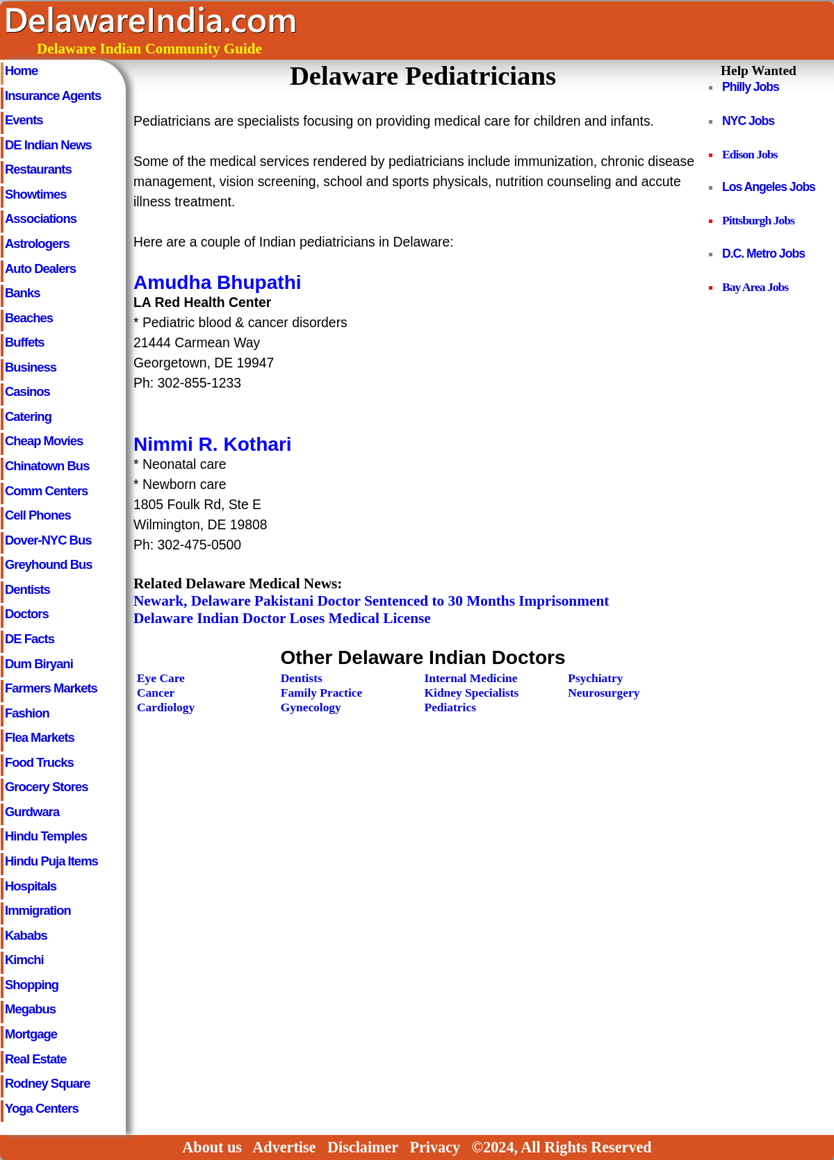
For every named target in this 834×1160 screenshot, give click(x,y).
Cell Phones (38, 515)
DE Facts (29, 638)
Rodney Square (47, 1083)
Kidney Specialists (472, 692)
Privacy (434, 1147)
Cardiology (166, 707)
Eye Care (161, 678)
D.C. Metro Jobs (763, 253)
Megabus (30, 1009)
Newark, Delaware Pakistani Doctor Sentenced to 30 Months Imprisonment (371, 601)
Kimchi (24, 959)
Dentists (27, 589)
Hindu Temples (46, 836)
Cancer (155, 692)
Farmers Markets (51, 688)
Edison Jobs (749, 154)
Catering (28, 416)
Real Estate (36, 1059)
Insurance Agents (53, 95)
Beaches (29, 317)
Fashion (27, 713)
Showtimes (36, 194)
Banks (22, 292)
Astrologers (37, 243)
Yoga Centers (42, 1108)
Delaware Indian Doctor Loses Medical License (282, 618)
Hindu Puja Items (51, 861)
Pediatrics (450, 707)
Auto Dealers (40, 268)
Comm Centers (46, 490)
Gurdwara (32, 811)
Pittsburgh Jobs (758, 220)
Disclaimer (362, 1147)
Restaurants (38, 169)
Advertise (284, 1147)
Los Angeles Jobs (768, 187)
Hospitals (30, 886)
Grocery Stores (46, 786)
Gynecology (311, 707)
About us (212, 1147)
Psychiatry (595, 678)
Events (24, 120)
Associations (40, 218)
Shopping (31, 984)
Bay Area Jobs (755, 287)
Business (30, 367)
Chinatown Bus (47, 465)
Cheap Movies (44, 440)
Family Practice (321, 692)
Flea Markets (39, 737)
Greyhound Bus (48, 564)
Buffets (24, 342)
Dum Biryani (39, 663)
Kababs (26, 935)
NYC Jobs (748, 121)
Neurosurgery (603, 692)
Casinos (27, 391)
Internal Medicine (471, 678)
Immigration (38, 910)
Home (21, 70)
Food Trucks (39, 762)
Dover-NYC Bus (48, 540)
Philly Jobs (750, 87)
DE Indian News (48, 145)
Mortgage (31, 1034)
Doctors (27, 613)
